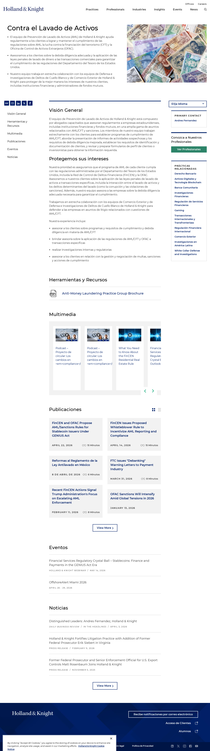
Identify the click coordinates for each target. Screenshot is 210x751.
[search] (205, 9)
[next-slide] (153, 391)
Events (177, 9)
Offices (189, 4)
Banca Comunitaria (186, 187)
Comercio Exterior (185, 236)
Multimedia (14, 133)
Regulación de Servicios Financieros (189, 203)
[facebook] (190, 746)
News (194, 9)
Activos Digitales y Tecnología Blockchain (188, 180)
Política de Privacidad (142, 746)
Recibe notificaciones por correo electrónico (163, 714)
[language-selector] (188, 104)
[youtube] (196, 746)
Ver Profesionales (189, 149)
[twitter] (178, 746)
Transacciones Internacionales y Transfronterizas (185, 219)
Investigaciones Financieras (184, 194)
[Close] (111, 745)
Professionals (115, 9)
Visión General (16, 113)
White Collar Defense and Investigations (187, 252)
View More (104, 527)
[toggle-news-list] (159, 409)
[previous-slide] (145, 391)
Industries (139, 9)
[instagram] (184, 746)
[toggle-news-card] (153, 409)
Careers (202, 4)
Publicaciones (16, 141)
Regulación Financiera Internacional (188, 229)
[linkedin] (172, 746)
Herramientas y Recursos (17, 123)
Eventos (12, 149)
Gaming (179, 210)
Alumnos (185, 731)
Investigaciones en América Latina (186, 243)
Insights (159, 9)
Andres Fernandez (186, 120)
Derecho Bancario (185, 173)
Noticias (12, 157)
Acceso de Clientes (178, 723)
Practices (92, 9)
